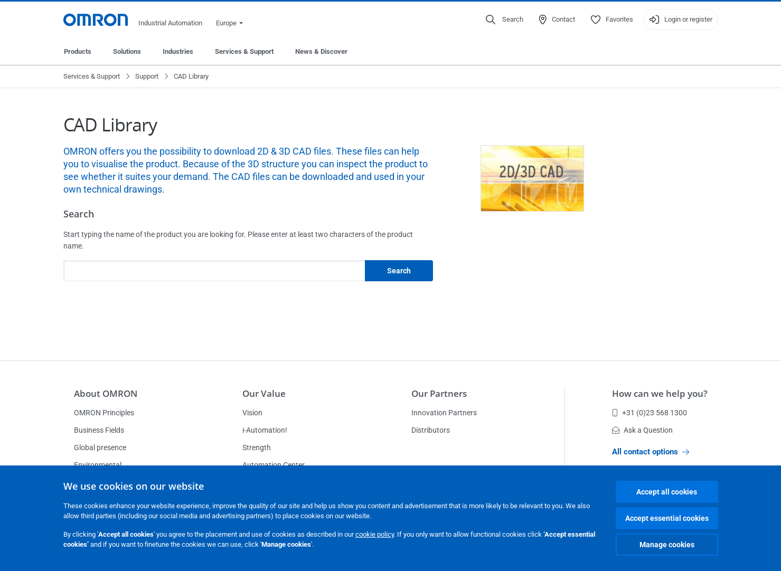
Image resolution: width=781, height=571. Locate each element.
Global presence (100, 447)
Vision (252, 412)
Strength (256, 447)
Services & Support (244, 51)
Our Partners (439, 393)
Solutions (127, 51)
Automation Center (273, 465)
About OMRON (105, 393)
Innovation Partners (444, 412)
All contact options (650, 451)
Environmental (97, 465)
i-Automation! (264, 430)
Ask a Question (642, 430)
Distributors (430, 430)
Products (77, 51)
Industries (178, 51)
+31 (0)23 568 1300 (649, 412)
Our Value (264, 393)
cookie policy (374, 534)
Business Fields (99, 430)
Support (146, 76)
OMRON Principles (104, 412)
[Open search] (505, 19)
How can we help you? (660, 393)
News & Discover (321, 51)
